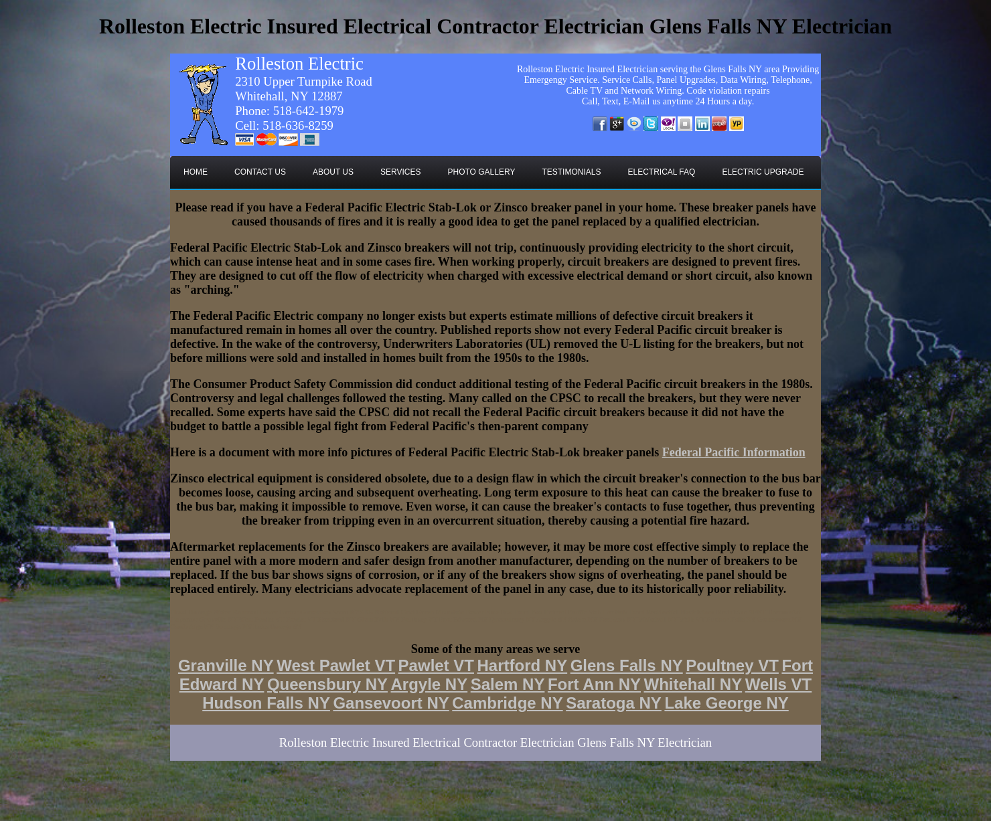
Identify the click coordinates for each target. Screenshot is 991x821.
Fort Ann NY (594, 684)
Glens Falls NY (626, 665)
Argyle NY (428, 684)
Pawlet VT (436, 665)
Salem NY (508, 684)
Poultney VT (732, 665)
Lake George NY (726, 703)
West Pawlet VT (336, 665)
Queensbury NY (327, 684)
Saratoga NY (614, 703)
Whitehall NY (693, 684)
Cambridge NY (507, 703)
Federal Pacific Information (734, 452)
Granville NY (226, 665)
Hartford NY (522, 665)
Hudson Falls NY (266, 703)
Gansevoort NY (391, 703)
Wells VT (778, 684)
